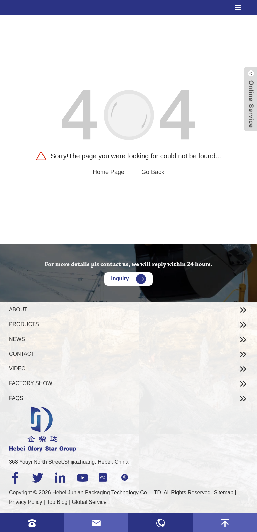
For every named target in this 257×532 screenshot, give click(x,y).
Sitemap (223, 492)
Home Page (108, 172)
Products (24, 324)
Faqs (16, 398)
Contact (21, 354)
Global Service (89, 502)
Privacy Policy (25, 502)
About (18, 309)
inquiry (128, 278)
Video (17, 368)
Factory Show (30, 383)
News (17, 339)
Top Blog (57, 502)
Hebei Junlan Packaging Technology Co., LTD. (107, 492)
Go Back (152, 172)
